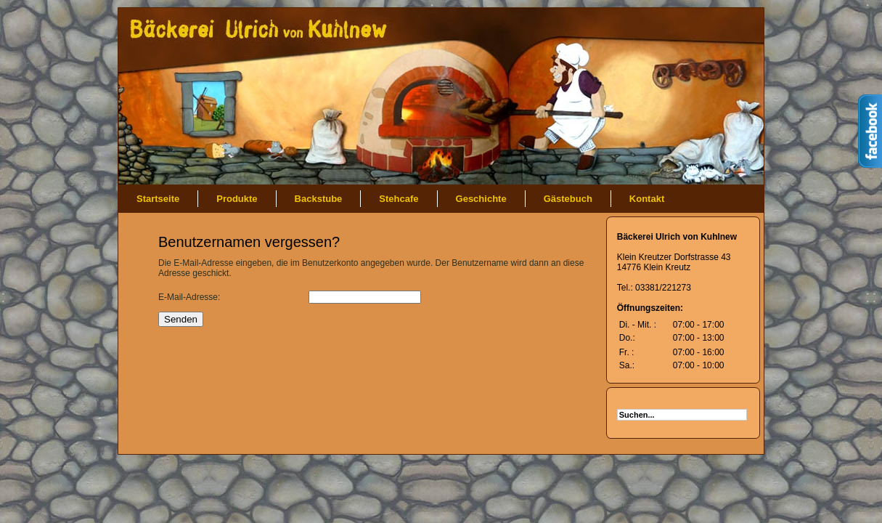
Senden (180, 319)
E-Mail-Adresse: (189, 297)
